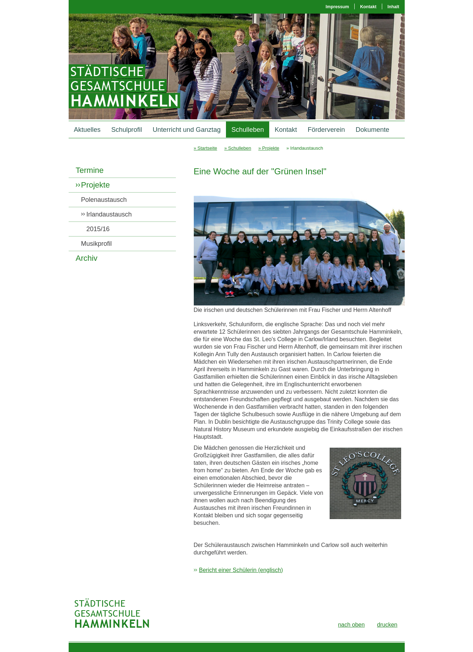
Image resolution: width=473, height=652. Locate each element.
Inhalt (393, 6)
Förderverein (326, 129)
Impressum (337, 6)
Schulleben (247, 129)
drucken (387, 625)
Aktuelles (87, 129)
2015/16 (98, 229)
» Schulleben (237, 148)
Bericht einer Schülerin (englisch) (241, 570)
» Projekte (268, 148)
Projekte (95, 184)
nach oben (351, 625)
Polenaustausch (104, 199)
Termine (90, 170)
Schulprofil (126, 129)
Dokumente (372, 129)
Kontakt (368, 6)
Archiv (87, 258)
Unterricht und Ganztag (187, 129)
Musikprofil (96, 243)
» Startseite (205, 148)
